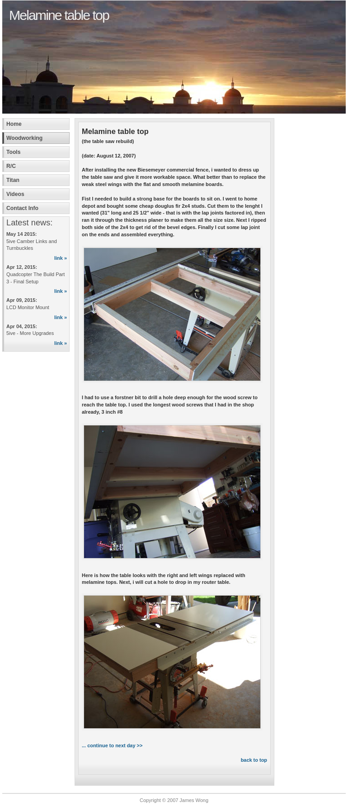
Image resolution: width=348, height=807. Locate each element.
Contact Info (22, 208)
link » (60, 258)
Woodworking (24, 138)
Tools (13, 152)
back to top (254, 760)
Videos (15, 194)
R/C (11, 166)
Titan (12, 180)
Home (14, 124)
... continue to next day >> (112, 745)
